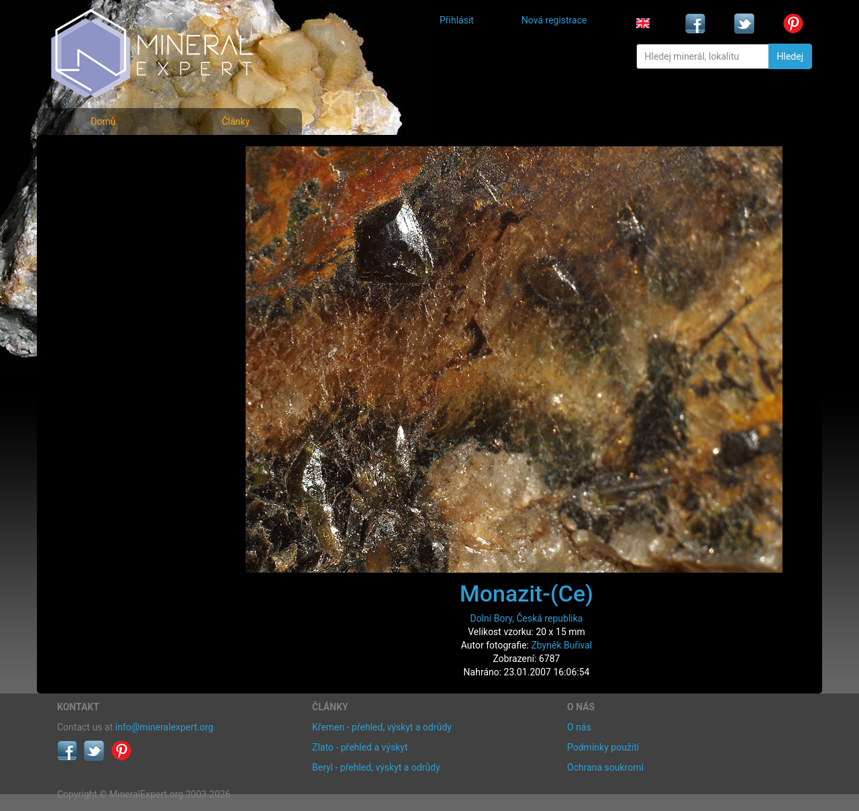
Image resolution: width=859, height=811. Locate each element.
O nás (579, 727)
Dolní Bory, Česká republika (526, 618)
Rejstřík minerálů (103, 184)
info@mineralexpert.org (164, 727)
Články (235, 121)
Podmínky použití (603, 747)
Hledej (790, 56)
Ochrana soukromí (605, 767)
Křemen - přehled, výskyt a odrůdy (382, 727)
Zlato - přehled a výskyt (359, 747)
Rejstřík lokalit (96, 243)
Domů (103, 121)
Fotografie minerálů (110, 155)
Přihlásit (457, 20)
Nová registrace (554, 20)
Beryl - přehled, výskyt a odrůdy (376, 767)
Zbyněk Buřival (561, 645)
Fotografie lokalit (103, 214)
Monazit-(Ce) (526, 593)
